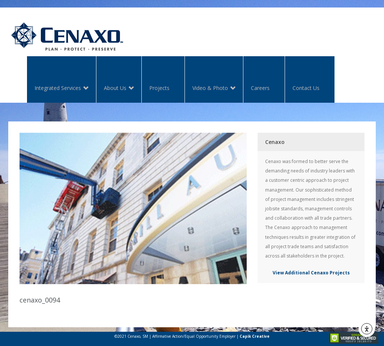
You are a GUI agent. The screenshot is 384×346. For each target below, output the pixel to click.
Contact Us (306, 87)
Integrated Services (57, 88)
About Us (115, 88)
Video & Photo (210, 88)
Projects (159, 87)
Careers (260, 87)
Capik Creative (255, 336)
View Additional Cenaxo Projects (311, 273)
